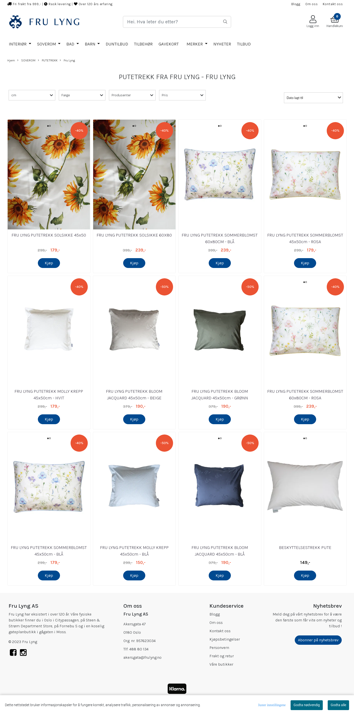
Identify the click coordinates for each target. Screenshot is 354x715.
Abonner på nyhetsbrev (318, 640)
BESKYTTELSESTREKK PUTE (305, 547)
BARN (90, 44)
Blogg (295, 4)
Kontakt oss (333, 4)
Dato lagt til (295, 98)
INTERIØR (18, 44)
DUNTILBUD (117, 44)
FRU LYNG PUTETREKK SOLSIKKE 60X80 (134, 235)
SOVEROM (47, 44)
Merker (195, 44)
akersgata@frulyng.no (142, 657)
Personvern (219, 647)
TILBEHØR (143, 44)
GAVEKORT (169, 44)
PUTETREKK (48, 60)
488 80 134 (138, 649)
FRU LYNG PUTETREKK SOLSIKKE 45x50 (49, 235)
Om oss (311, 4)
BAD (70, 44)
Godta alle (338, 705)
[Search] (177, 22)
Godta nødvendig (307, 705)
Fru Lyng (67, 60)
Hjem (11, 60)
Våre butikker (221, 664)
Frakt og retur (221, 656)
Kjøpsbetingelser (224, 639)
